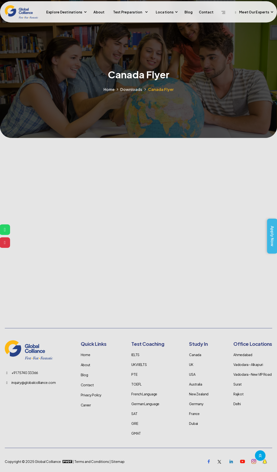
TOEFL (136, 384)
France (194, 413)
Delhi (237, 404)
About (98, 12)
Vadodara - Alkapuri (248, 364)
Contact (206, 12)
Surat (237, 384)
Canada (195, 355)
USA (192, 374)
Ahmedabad (242, 355)
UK (191, 364)
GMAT (136, 433)
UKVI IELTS (139, 364)
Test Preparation (127, 12)
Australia (195, 384)
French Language (144, 394)
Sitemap (118, 461)
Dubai (193, 423)
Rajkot (238, 394)
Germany (196, 404)
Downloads (131, 94)
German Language (145, 404)
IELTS (135, 355)
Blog (189, 12)
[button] (66, 12)
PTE (134, 374)
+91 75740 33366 (25, 372)
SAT (134, 413)
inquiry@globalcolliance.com (34, 382)
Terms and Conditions (91, 461)
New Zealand (198, 394)
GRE (134, 423)
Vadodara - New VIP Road (252, 374)
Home (109, 94)
